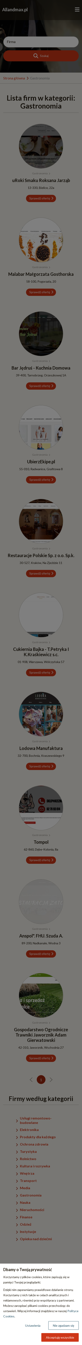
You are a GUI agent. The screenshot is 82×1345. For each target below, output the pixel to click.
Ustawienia (32, 1325)
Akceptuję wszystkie (60, 1337)
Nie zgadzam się (63, 1325)
